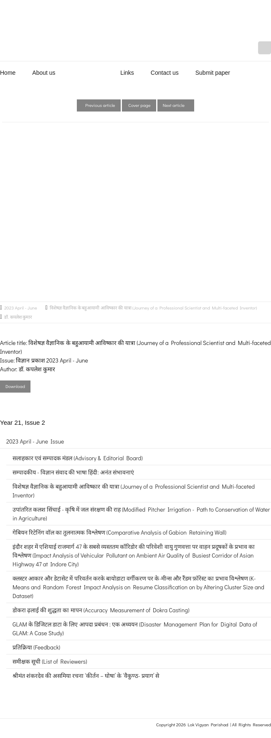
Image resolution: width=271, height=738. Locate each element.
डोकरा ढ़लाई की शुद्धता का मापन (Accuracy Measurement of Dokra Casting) (101, 610)
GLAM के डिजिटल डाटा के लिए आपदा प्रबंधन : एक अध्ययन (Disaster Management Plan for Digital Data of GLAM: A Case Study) (135, 628)
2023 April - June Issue (35, 441)
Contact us (165, 72)
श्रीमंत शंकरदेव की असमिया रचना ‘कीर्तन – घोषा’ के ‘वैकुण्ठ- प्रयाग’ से (86, 676)
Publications (88, 72)
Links (127, 72)
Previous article (98, 105)
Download (15, 386)
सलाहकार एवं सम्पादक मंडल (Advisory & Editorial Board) (78, 458)
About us (43, 72)
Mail (264, 47)
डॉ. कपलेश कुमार (18, 317)
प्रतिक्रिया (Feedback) (36, 647)
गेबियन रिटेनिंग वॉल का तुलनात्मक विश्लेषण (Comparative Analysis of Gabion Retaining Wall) (119, 532)
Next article (176, 105)
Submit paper (212, 72)
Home (7, 72)
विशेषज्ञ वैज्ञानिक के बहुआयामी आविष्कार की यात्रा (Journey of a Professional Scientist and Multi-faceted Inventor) (153, 307)
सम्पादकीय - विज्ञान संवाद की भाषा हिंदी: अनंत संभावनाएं (73, 472)
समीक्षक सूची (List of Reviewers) (50, 661)
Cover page (139, 105)
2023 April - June (20, 307)
